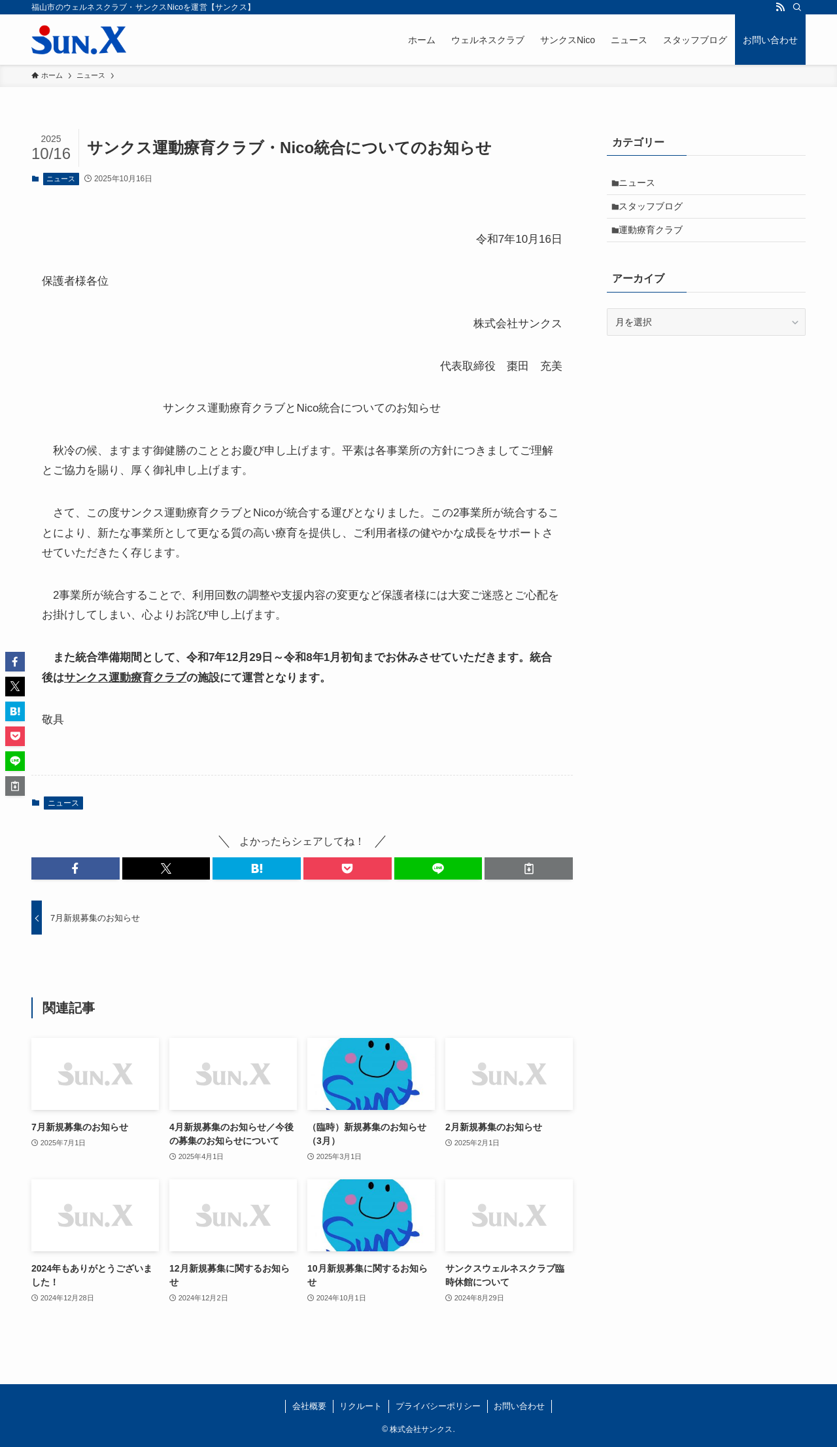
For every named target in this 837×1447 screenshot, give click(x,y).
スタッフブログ (655, 211)
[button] (75, 868)
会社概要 (309, 1406)
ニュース (60, 179)
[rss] (780, 7)
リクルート (360, 1406)
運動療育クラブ (655, 239)
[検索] (797, 7)
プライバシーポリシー (438, 1406)
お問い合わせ (519, 1406)
